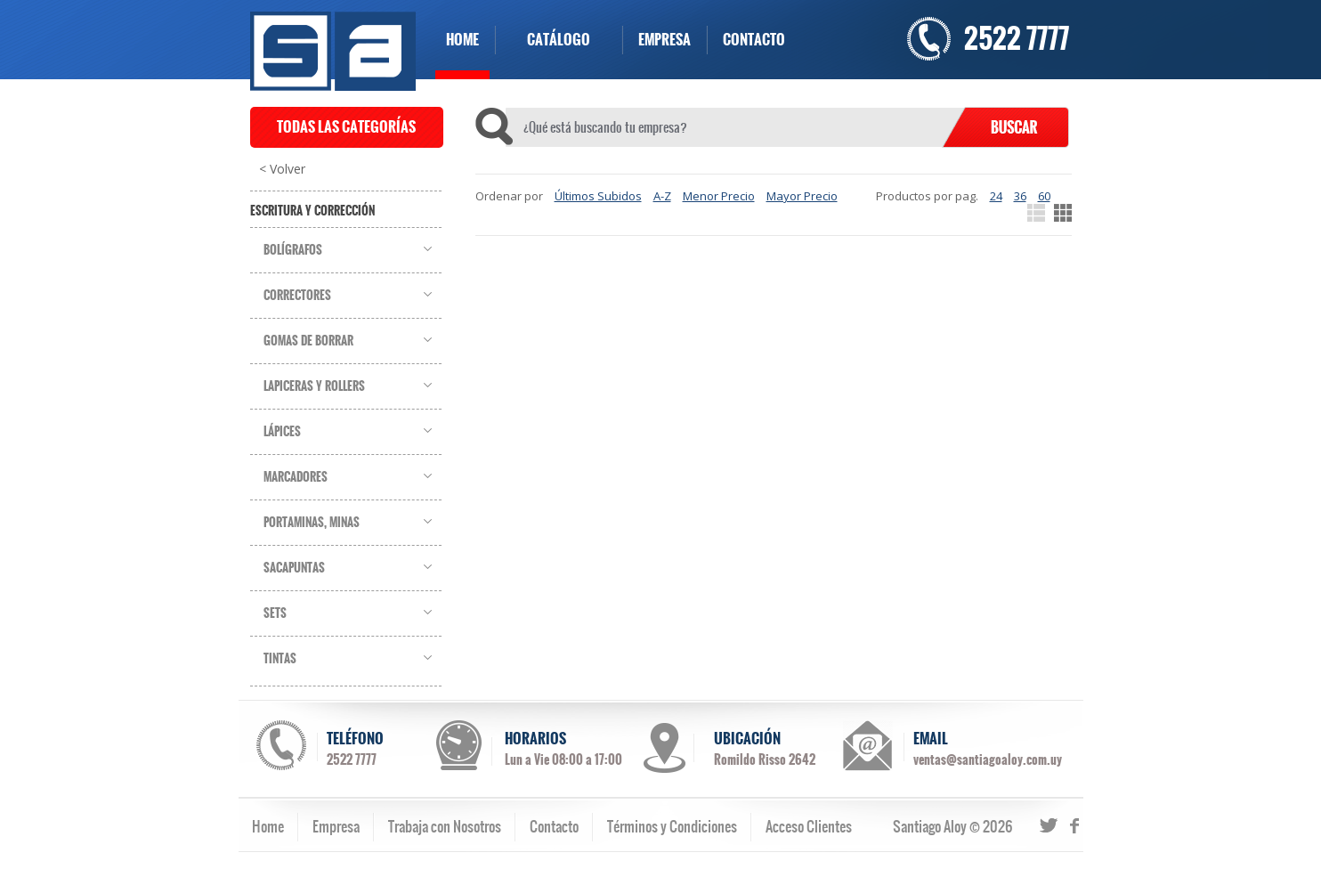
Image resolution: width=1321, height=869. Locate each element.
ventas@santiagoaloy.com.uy (987, 759)
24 (996, 196)
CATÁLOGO (558, 39)
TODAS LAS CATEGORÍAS (346, 127)
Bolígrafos (292, 250)
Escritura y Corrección (312, 211)
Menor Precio (719, 196)
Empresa (336, 826)
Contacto (554, 826)
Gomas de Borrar (308, 341)
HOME (462, 39)
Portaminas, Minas (311, 523)
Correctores (297, 296)
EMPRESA (664, 39)
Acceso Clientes (809, 826)
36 (1020, 196)
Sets (275, 613)
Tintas (279, 659)
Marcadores (295, 477)
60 (1044, 196)
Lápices (282, 432)
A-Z (662, 196)
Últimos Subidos (598, 196)
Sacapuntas (294, 568)
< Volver (282, 169)
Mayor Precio (802, 196)
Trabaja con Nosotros (444, 826)
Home (268, 826)
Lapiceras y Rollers (314, 386)
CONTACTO (754, 39)
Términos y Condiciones (672, 826)
